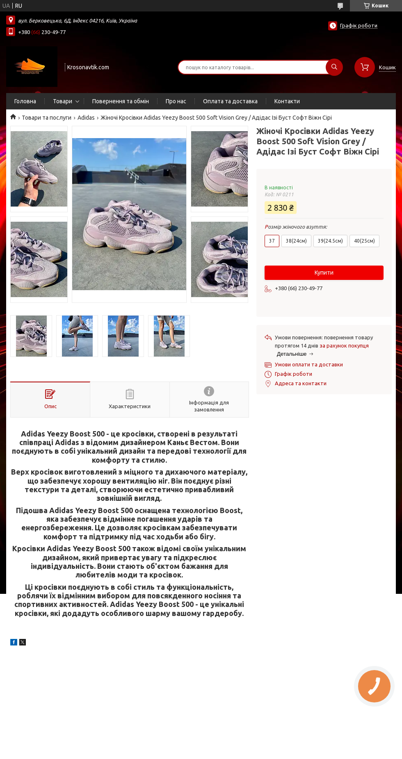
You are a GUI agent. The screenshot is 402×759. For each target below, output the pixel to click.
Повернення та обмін (120, 101)
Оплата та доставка (230, 101)
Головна (25, 101)
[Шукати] (334, 67)
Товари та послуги (46, 117)
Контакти (287, 101)
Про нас (176, 101)
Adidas (86, 117)
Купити (324, 272)
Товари (62, 101)
